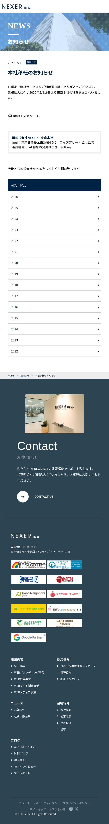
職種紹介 (65, 672)
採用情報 (63, 659)
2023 (14, 229)
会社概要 (65, 710)
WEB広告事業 (22, 679)
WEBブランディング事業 (29, 672)
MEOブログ (21, 753)
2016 (14, 307)
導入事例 (19, 760)
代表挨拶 (65, 723)
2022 (14, 240)
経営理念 (65, 716)
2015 (14, 318)
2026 (14, 196)
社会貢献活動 (22, 716)
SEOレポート (22, 773)
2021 (14, 252)
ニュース (24, 803)
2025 (14, 207)
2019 (14, 274)
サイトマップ (38, 809)
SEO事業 (19, 666)
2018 (14, 285)
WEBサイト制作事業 (26, 686)
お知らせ (31, 61)
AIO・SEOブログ (24, 747)
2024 (14, 218)
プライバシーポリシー (76, 803)
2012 (14, 351)
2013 (14, 340)
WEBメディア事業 (25, 692)
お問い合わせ (57, 809)
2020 (14, 263)
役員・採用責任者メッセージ (78, 666)
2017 (14, 296)
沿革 (63, 729)
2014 (14, 329)
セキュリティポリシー (46, 803)
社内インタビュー (25, 766)
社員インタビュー (71, 679)
